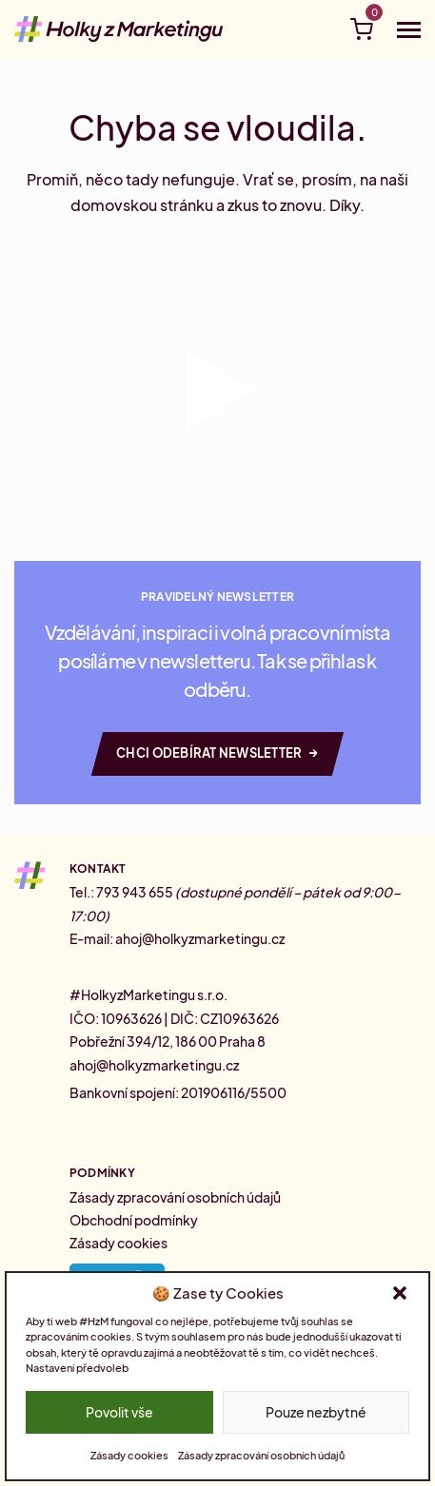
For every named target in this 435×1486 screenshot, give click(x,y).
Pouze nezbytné (316, 1411)
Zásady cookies (129, 1455)
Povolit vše (119, 1411)
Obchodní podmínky (133, 1219)
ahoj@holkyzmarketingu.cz (200, 938)
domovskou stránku (141, 205)
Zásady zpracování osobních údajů (261, 1455)
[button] (399, 1293)
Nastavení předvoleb (77, 1367)
